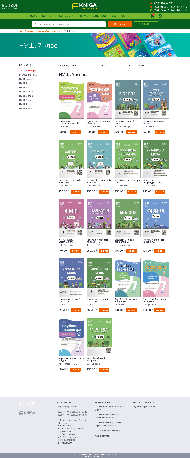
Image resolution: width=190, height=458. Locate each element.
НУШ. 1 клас (25, 79)
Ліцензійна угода (102, 436)
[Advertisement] (36, 152)
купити (75, 132)
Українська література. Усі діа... (69, 122)
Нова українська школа (48, 31)
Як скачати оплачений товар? (108, 431)
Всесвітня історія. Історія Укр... (96, 359)
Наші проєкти (120, 16)
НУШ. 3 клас (26, 88)
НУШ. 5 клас (26, 96)
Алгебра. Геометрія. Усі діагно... (126, 300)
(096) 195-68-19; (162, 10)
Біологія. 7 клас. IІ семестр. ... (124, 122)
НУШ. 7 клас (26, 104)
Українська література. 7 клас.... (154, 181)
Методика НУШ (28, 75)
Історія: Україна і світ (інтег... (154, 122)
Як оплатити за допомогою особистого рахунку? (107, 416)
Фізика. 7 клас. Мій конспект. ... (153, 241)
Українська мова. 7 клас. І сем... (97, 300)
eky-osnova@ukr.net (163, 2)
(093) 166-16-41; (179, 10)
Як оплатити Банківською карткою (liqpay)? (110, 408)
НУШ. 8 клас (26, 109)
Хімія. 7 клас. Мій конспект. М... (68, 241)
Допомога (66, 16)
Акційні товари (27, 71)
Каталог (33, 16)
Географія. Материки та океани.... (99, 241)
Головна (29, 31)
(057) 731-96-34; (162, 7)
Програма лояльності (91, 16)
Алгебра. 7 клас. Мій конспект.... (70, 181)
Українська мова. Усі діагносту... (98, 122)
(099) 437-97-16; (179, 7)
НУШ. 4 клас (26, 92)
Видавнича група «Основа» (145, 407)
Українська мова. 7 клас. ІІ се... (69, 300)
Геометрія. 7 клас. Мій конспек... (99, 181)
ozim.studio (100, 456)
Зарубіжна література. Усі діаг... (71, 359)
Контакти (49, 16)
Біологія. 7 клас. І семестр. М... (124, 241)
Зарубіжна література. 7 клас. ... (127, 181)
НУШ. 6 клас (26, 100)
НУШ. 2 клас (26, 83)
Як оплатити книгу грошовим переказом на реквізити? (108, 424)
